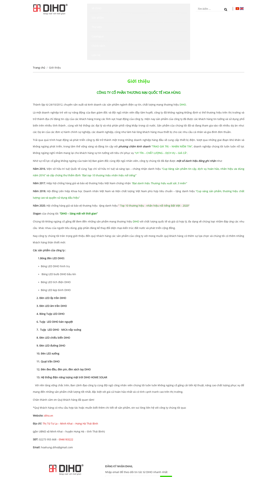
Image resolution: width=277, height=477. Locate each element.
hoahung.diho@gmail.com (57, 402)
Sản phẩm (112, 9)
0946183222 (66, 394)
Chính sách (164, 9)
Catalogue (145, 9)
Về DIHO (97, 9)
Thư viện (128, 9)
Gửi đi (166, 434)
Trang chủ (39, 22)
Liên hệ (180, 9)
